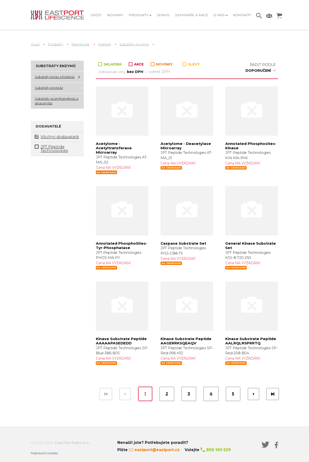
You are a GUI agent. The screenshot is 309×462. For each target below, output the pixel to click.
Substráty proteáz (49, 88)
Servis (163, 15)
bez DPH (135, 72)
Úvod (96, 15)
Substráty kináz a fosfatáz (55, 77)
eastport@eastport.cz (157, 450)
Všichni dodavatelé (57, 136)
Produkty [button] (139, 15)
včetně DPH (159, 72)
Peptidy (104, 44)
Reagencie (80, 44)
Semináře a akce (191, 15)
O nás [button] (219, 15)
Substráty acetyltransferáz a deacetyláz (56, 101)
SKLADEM (110, 64)
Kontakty (242, 15)
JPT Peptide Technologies (51, 148)
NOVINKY (162, 64)
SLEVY (191, 64)
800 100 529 (218, 450)
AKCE (137, 64)
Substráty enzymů (134, 44)
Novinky (115, 15)
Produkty (55, 44)
